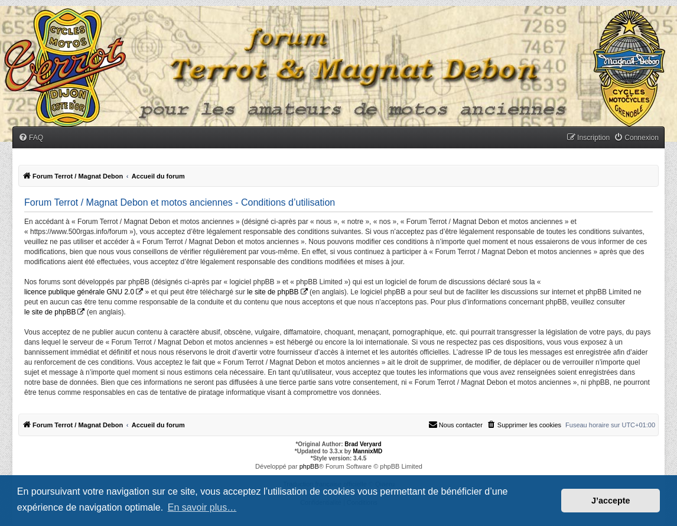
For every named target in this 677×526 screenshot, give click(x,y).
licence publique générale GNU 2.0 (79, 292)
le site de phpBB (272, 292)
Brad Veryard (362, 444)
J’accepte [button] (610, 500)
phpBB (309, 466)
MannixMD (367, 451)
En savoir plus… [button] (202, 507)
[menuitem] (30, 138)
